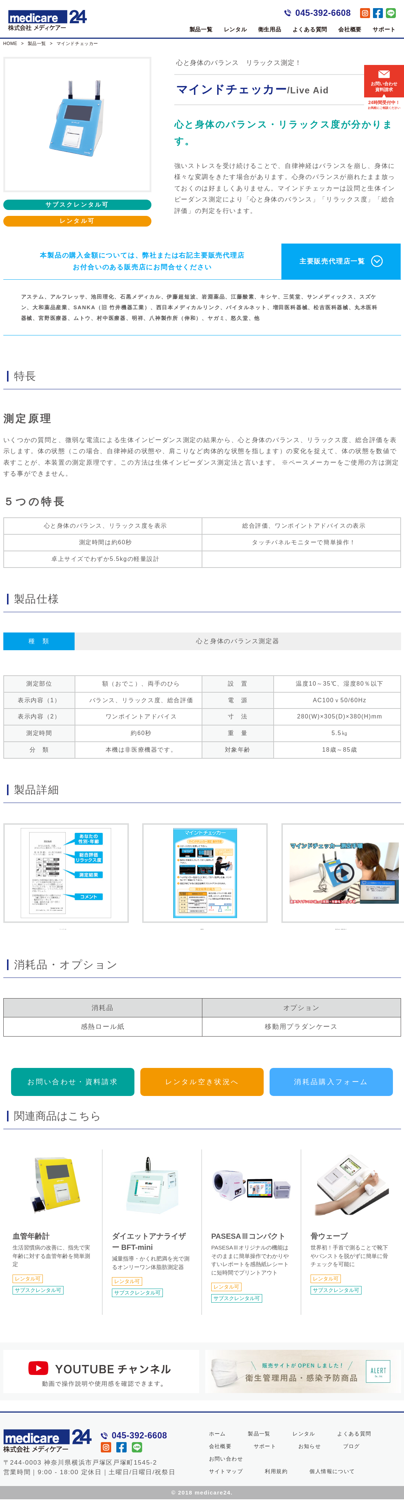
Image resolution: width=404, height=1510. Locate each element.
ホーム (217, 1444)
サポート (384, 29)
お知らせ (309, 1457)
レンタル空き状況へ (202, 1092)
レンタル (235, 29)
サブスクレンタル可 (77, 204)
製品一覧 (201, 29)
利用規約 (276, 1482)
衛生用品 (269, 29)
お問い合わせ (226, 1469)
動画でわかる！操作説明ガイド (341, 880)
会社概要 (350, 29)
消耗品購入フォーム (331, 1092)
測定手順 (201, 880)
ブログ (351, 1457)
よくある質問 (310, 29)
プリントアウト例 (63, 880)
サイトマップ (226, 1482)
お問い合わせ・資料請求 (73, 1092)
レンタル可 (77, 221)
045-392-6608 (323, 13)
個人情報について (332, 1482)
